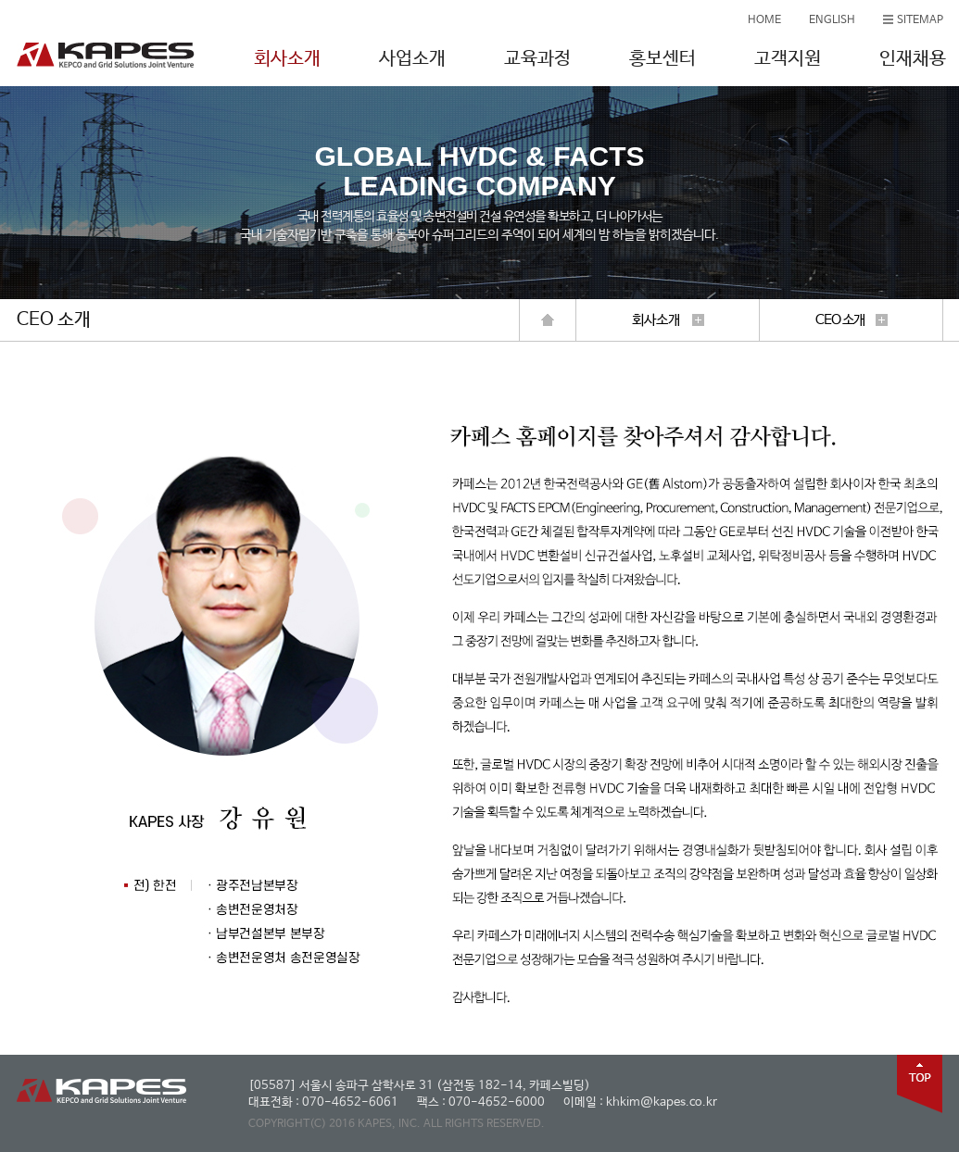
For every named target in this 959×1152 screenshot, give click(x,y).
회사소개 (287, 58)
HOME (764, 20)
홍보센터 (662, 58)
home (547, 320)
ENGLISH (832, 20)
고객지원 (787, 58)
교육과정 (537, 58)
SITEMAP (920, 20)
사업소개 (412, 58)
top (920, 1084)
